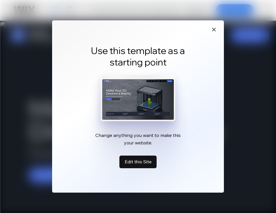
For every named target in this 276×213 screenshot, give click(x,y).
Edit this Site (138, 161)
